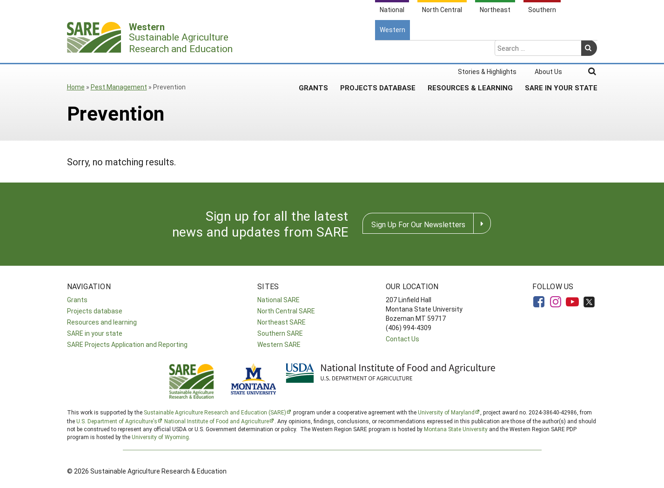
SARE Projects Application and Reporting (127, 344)
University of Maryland (446, 412)
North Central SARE (286, 310)
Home (76, 86)
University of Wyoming (160, 437)
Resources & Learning (470, 50)
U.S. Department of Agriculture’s (116, 421)
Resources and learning (102, 322)
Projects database (94, 310)
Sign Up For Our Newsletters (418, 224)
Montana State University (456, 429)
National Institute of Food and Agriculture (216, 421)
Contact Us (402, 338)
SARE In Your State (561, 50)
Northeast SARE (281, 322)
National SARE (278, 299)
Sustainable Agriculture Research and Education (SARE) (215, 412)
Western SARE (279, 344)
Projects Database (378, 50)
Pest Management (119, 86)
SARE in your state (94, 333)
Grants (313, 50)
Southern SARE (280, 333)
